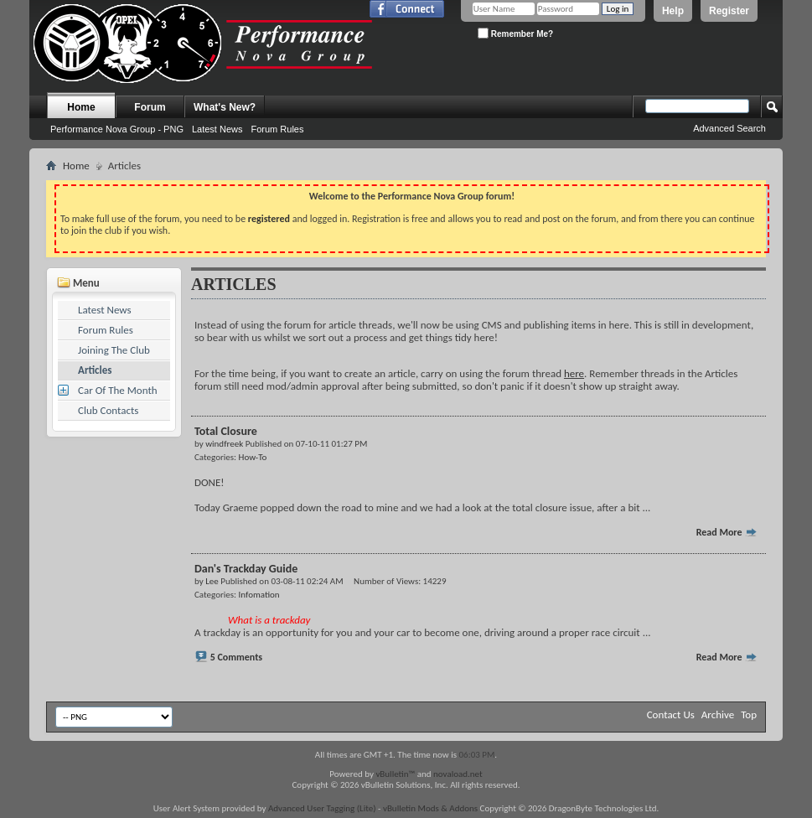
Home (81, 107)
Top (749, 714)
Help (673, 11)
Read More (727, 532)
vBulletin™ (395, 774)
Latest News (217, 129)
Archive (717, 714)
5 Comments (236, 657)
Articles (94, 370)
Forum (149, 107)
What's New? (225, 107)
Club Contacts (108, 410)
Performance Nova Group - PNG (117, 129)
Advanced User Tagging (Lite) (322, 808)
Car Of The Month (118, 390)
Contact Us (671, 714)
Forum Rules (277, 129)
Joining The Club (114, 350)
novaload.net (458, 774)
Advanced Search (729, 128)
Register (729, 11)
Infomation (259, 594)
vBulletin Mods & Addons (430, 808)
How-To (253, 457)
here (574, 373)
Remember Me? (515, 33)
